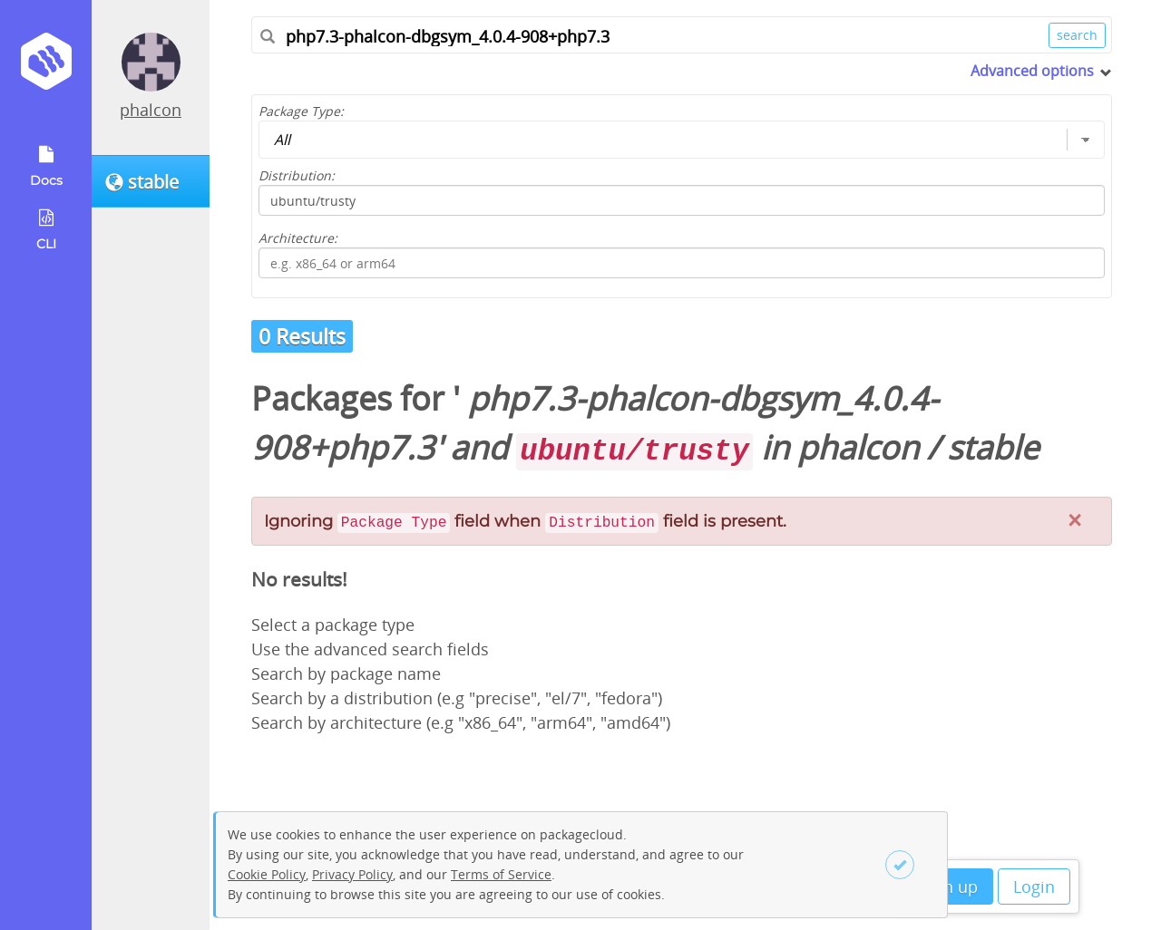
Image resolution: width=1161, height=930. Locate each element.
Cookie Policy (267, 874)
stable (993, 447)
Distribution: (297, 175)
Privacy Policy (352, 874)
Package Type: (301, 111)
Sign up (949, 886)
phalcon (150, 110)
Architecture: (298, 238)
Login (1034, 886)
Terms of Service (501, 874)
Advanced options (1032, 71)
